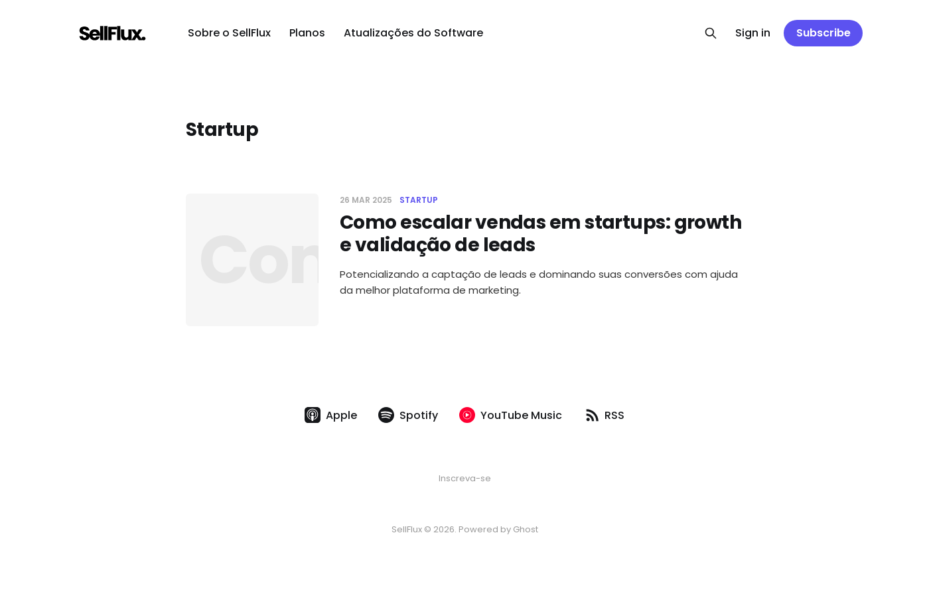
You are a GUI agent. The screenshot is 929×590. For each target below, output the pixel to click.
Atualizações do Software (413, 32)
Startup (418, 200)
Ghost (525, 529)
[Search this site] (711, 33)
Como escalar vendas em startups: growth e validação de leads (540, 233)
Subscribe (823, 32)
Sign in (752, 32)
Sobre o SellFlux (229, 32)
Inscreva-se (465, 478)
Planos (307, 32)
